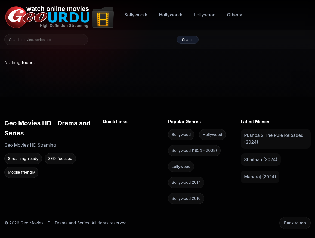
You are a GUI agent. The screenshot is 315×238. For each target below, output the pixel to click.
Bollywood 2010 (186, 198)
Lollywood (204, 14)
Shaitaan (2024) (260, 159)
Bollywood (135, 14)
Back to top (295, 222)
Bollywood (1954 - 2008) (194, 150)
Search (187, 40)
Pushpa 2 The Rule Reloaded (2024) (274, 138)
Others (234, 14)
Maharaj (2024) (260, 176)
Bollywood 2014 (186, 182)
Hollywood (170, 14)
